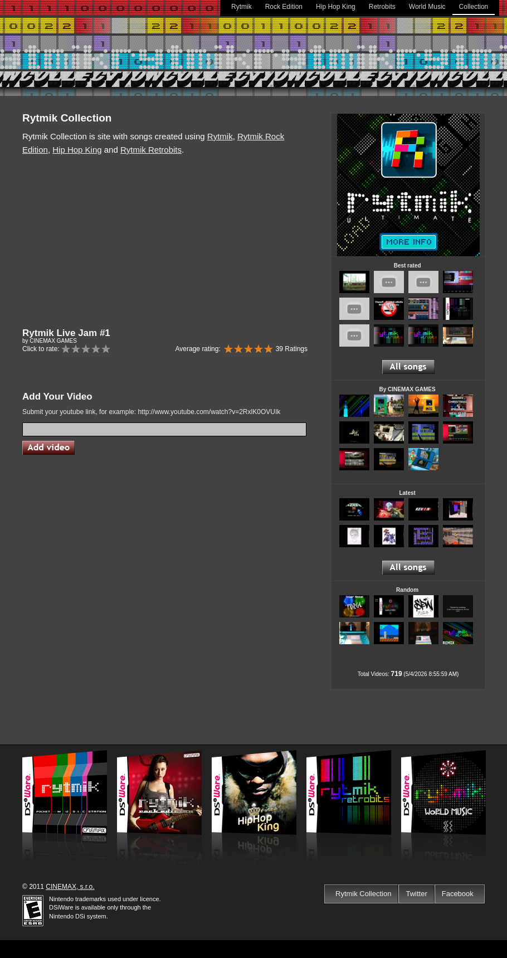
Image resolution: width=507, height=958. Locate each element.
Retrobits (382, 7)
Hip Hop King (335, 7)
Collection (474, 7)
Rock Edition (284, 7)
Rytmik (241, 7)
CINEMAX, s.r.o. (70, 887)
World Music (427, 7)
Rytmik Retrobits (151, 149)
